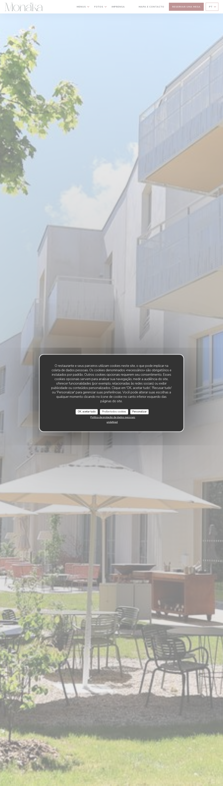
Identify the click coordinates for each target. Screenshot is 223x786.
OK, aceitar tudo (87, 411)
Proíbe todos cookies (114, 411)
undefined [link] (112, 422)
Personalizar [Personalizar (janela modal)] (139, 411)
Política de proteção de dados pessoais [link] (112, 417)
